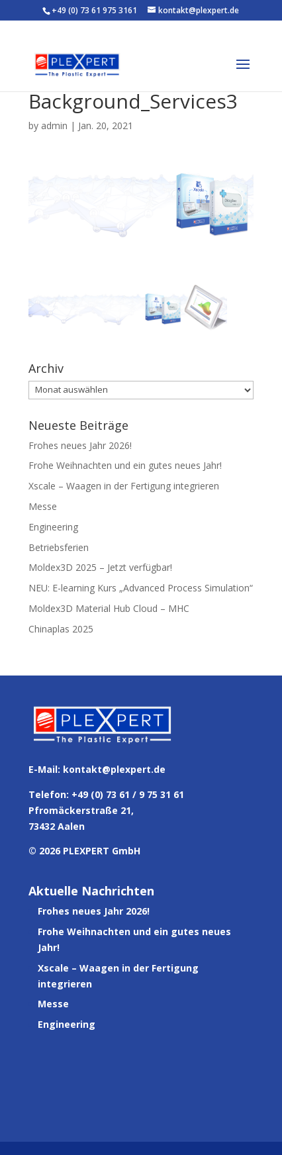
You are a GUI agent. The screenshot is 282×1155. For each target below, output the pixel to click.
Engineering (53, 527)
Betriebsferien (58, 547)
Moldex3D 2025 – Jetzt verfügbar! (100, 567)
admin (54, 125)
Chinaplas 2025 (60, 629)
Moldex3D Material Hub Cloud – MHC (108, 608)
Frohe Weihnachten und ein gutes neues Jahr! (125, 465)
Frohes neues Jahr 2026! (80, 445)
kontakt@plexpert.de (114, 769)
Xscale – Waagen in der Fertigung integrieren (123, 485)
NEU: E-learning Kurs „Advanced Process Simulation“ (140, 587)
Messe (42, 506)
